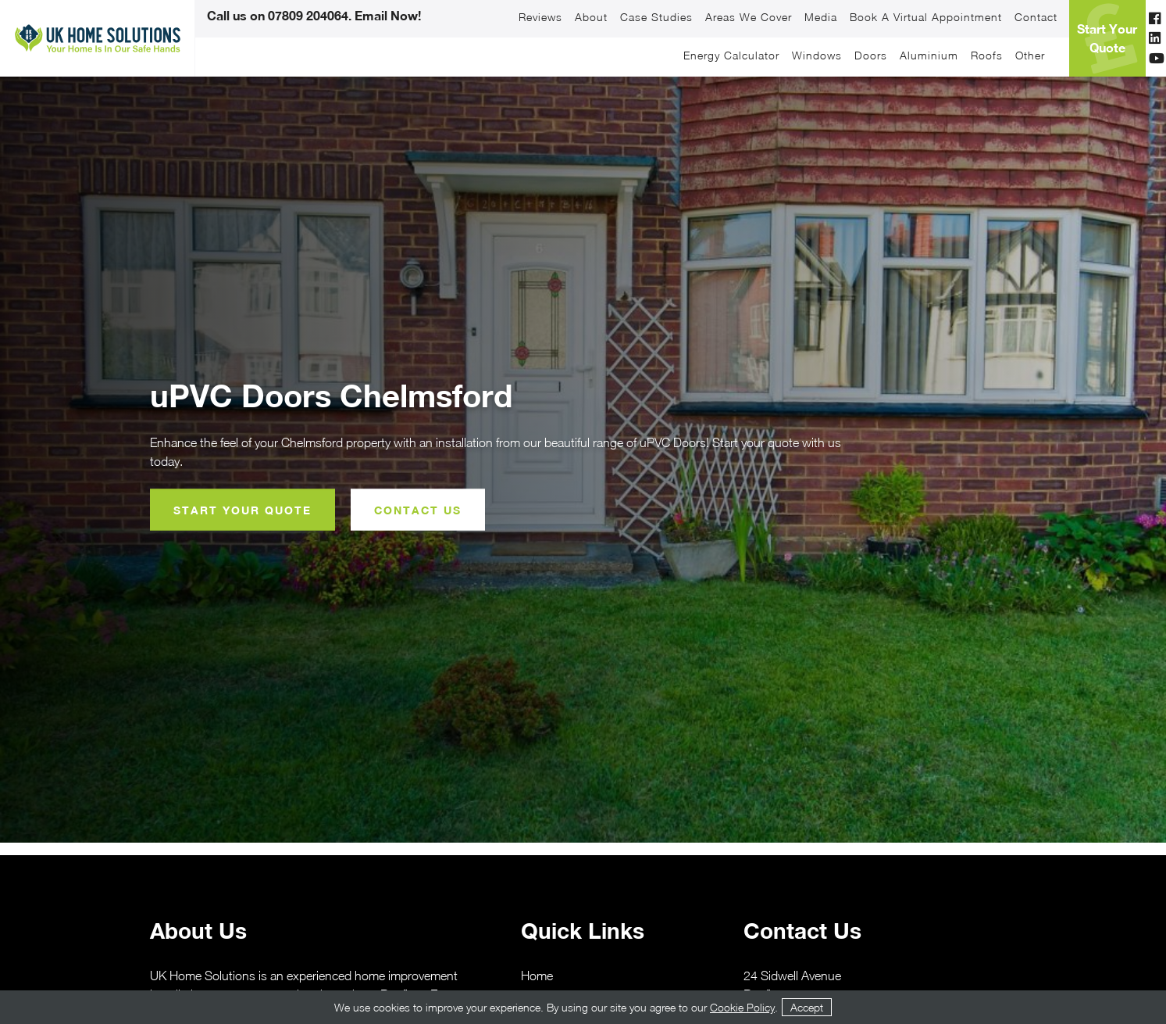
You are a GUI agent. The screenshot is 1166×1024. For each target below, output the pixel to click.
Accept (806, 1007)
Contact (1035, 17)
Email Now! (386, 15)
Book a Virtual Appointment (926, 17)
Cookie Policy (742, 1007)
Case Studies (656, 17)
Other (1030, 56)
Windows (817, 56)
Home (537, 976)
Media (820, 17)
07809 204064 (308, 15)
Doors (870, 56)
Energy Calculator (731, 56)
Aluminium (929, 56)
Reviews (540, 17)
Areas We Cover (748, 17)
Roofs (987, 56)
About (591, 17)
